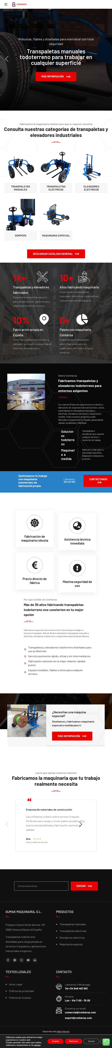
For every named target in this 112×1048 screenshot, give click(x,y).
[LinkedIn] (35, 960)
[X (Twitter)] (21, 960)
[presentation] (17, 59)
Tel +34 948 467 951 (76, 988)
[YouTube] (28, 960)
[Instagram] (14, 960)
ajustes (12, 1045)
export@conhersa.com (78, 1017)
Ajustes (91, 1040)
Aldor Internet (63, 1031)
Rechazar (72, 1040)
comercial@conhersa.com (80, 1012)
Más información (56, 76)
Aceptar (54, 1040)
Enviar (84, 885)
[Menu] (6, 4)
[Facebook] (8, 960)
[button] (56, 253)
